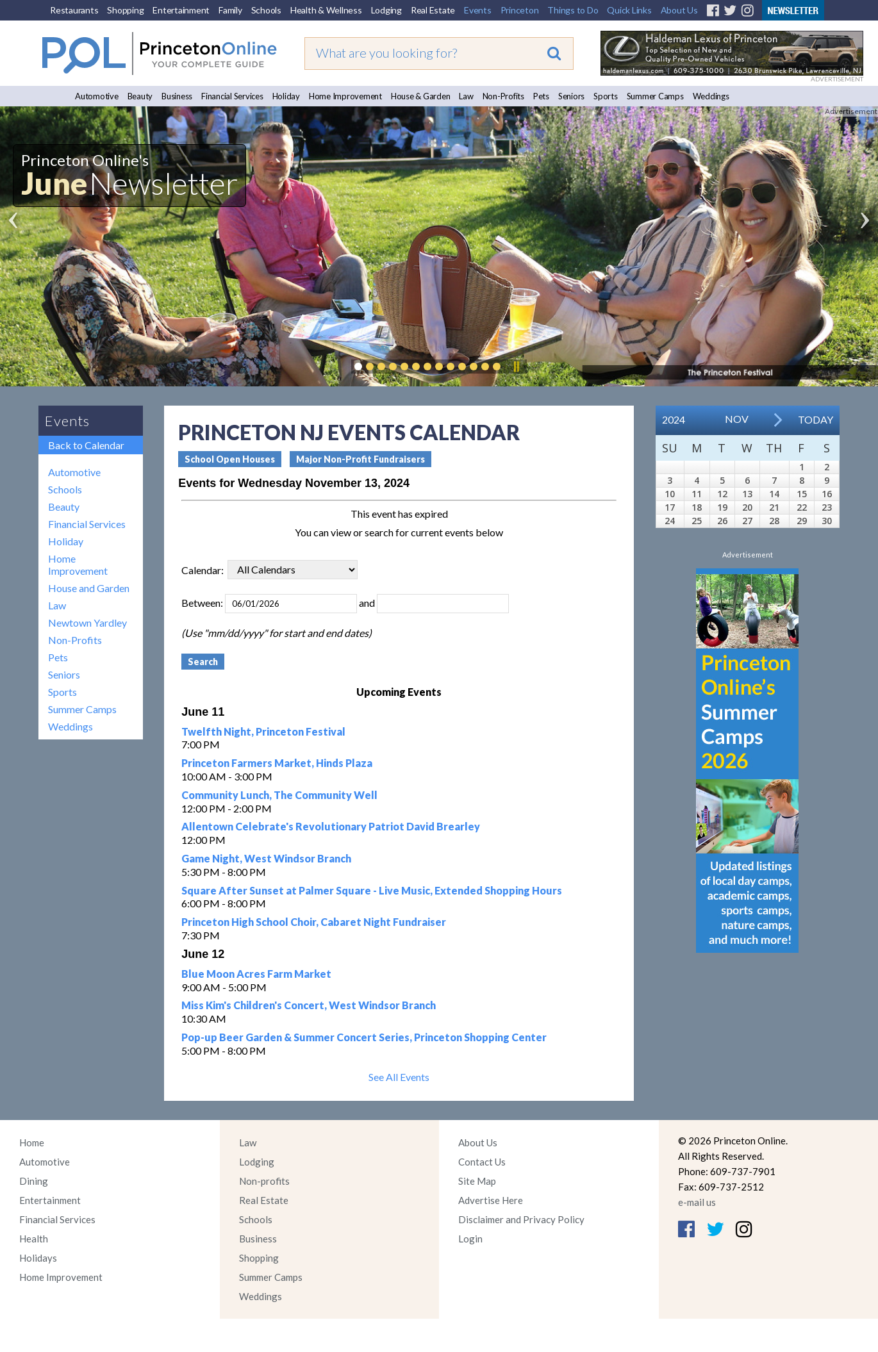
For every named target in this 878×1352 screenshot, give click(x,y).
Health (33, 1238)
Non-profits (264, 1181)
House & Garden (421, 96)
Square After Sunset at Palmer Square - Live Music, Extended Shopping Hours (371, 890)
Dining (33, 1181)
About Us (679, 9)
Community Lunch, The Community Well (279, 795)
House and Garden (88, 588)
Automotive (97, 96)
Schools (266, 9)
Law (466, 96)
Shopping (125, 9)
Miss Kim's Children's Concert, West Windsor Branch (308, 1005)
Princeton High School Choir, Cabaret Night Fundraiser (313, 922)
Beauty (140, 96)
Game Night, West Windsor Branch (266, 858)
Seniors (571, 96)
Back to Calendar (86, 445)
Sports (605, 96)
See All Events (399, 1077)
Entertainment (181, 9)
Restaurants (74, 9)
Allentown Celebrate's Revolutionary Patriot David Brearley (330, 826)
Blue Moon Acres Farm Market (256, 974)
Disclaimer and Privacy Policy (521, 1219)
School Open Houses (230, 459)
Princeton (520, 9)
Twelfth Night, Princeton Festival (263, 731)
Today (815, 419)
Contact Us (482, 1161)
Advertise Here (490, 1200)
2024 (673, 419)
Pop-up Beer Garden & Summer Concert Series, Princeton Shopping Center (364, 1037)
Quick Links (629, 9)
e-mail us (697, 1202)
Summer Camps (655, 96)
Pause (516, 366)
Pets (541, 96)
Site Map (477, 1181)
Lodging (386, 9)
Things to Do (572, 9)
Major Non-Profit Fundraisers (360, 459)
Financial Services (232, 96)
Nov (737, 419)
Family (230, 9)
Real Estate (433, 9)
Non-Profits (503, 96)
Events (478, 9)
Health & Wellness (326, 9)
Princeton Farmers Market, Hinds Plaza (276, 763)
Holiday (286, 96)
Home (31, 1142)
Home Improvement (345, 96)
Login (470, 1238)
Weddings (711, 96)
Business (177, 96)
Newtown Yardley (87, 622)
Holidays (38, 1258)
